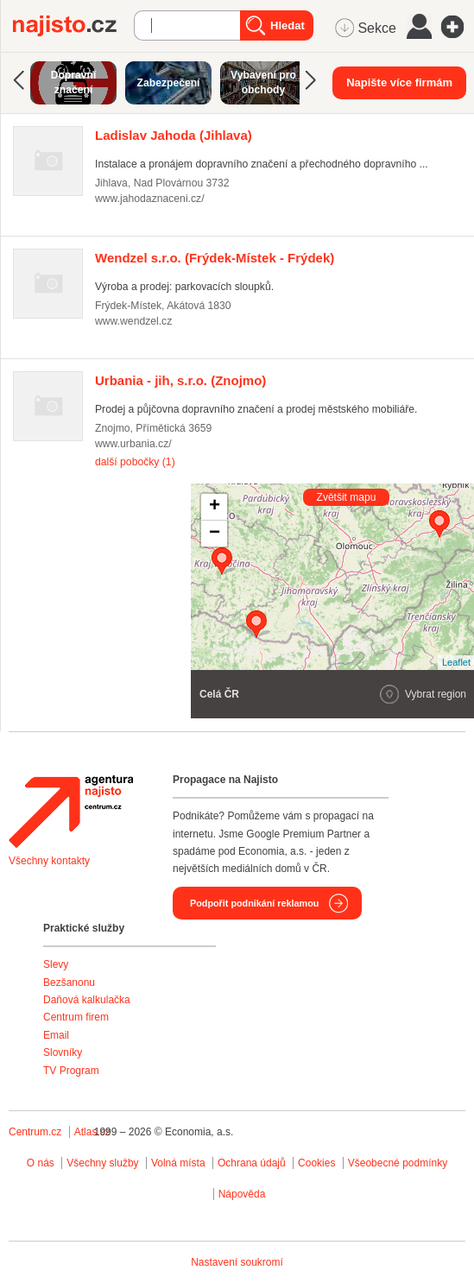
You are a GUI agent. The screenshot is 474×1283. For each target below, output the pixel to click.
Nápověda (242, 1194)
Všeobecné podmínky (397, 1163)
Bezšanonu (69, 982)
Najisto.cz (73, 26)
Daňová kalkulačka (86, 1000)
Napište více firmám (399, 82)
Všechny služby (104, 1163)
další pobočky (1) (135, 462)
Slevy (55, 964)
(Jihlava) (173, 135)
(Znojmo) (180, 380)
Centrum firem (76, 1017)
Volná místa (178, 1163)
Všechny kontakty (49, 861)
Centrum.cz (35, 1132)
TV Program (71, 1071)
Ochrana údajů (252, 1163)
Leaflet (456, 662)
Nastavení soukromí (237, 1262)
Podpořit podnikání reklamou (254, 903)
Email (56, 1035)
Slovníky (62, 1052)
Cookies (316, 1163)
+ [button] (214, 507)
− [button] (214, 534)
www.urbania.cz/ (133, 444)
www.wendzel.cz (133, 321)
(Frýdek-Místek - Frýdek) (214, 257)
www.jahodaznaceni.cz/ (150, 199)
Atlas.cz (92, 1132)
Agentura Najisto (71, 811)
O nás (40, 1163)
